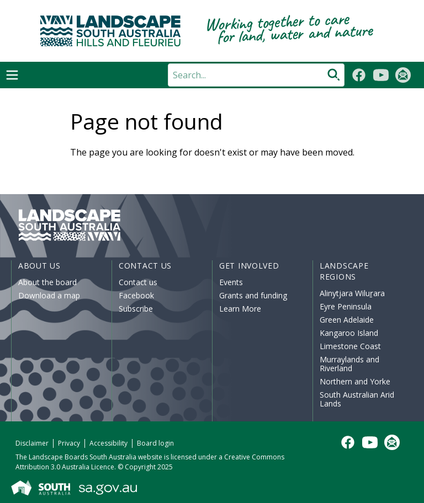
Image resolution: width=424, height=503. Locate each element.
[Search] (256, 75)
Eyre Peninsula (346, 306)
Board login (155, 443)
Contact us (138, 282)
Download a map (49, 295)
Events (231, 282)
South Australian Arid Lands (357, 399)
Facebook (136, 295)
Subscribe (136, 308)
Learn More (240, 308)
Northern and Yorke (355, 381)
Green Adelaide (347, 319)
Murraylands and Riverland (349, 363)
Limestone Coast (350, 346)
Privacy (69, 443)
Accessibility (108, 443)
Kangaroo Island (349, 333)
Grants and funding (253, 295)
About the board (47, 282)
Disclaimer (32, 443)
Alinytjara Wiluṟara (352, 293)
